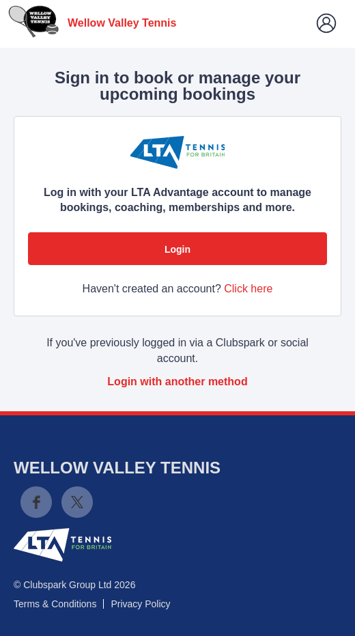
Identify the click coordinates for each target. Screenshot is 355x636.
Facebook (36, 502)
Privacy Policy (140, 603)
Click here (248, 288)
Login (177, 249)
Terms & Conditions (55, 603)
